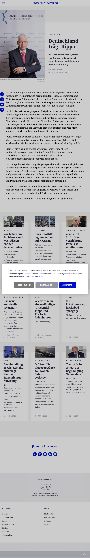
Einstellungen (46, 285)
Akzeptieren (67, 285)
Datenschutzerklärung (34, 276)
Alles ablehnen (24, 285)
